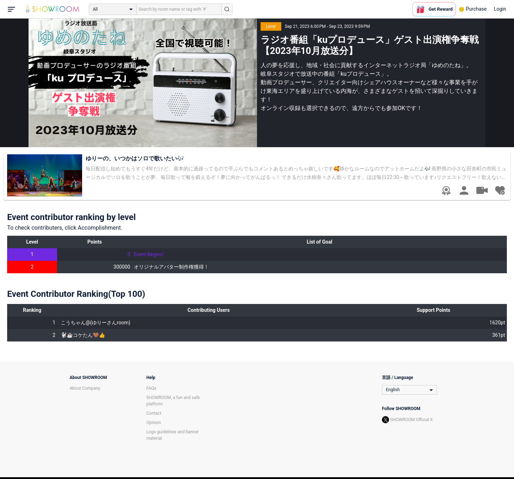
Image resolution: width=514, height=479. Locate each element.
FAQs (151, 388)
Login (500, 9)
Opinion (153, 422)
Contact (153, 413)
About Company (85, 388)
